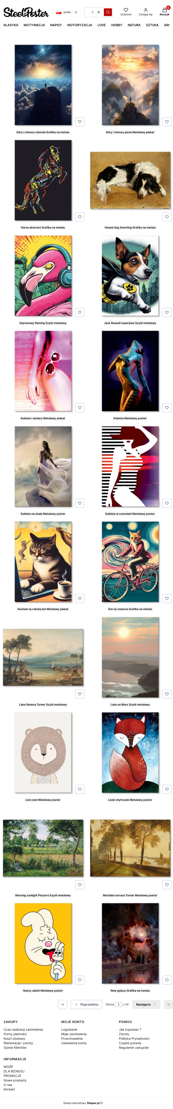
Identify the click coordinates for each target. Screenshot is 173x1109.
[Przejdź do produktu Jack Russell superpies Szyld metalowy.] (130, 276)
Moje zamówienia (73, 1034)
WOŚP (8, 1067)
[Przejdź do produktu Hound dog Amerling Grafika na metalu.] (130, 180)
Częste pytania (130, 1043)
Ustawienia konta (73, 1043)
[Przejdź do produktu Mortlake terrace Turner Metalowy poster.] (130, 848)
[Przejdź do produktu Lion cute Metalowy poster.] (43, 752)
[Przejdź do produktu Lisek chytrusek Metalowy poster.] (130, 752)
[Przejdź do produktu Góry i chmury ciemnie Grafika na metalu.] (43, 85)
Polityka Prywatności (134, 1038)
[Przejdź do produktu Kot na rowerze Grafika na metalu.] (130, 562)
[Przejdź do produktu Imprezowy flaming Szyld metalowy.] (43, 276)
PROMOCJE (12, 1076)
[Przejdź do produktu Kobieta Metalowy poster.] (130, 371)
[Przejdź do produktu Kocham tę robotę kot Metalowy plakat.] (43, 562)
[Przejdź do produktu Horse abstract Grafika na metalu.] (43, 180)
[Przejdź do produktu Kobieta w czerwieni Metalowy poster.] (130, 466)
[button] (108, 12)
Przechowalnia (72, 1038)
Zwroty (124, 1034)
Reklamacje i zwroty (18, 1043)
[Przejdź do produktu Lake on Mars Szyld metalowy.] (130, 657)
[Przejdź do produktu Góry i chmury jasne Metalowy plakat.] (130, 85)
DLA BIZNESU (14, 1071)
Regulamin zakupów (134, 1047)
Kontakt (9, 1089)
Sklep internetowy (81, 1103)
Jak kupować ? (130, 1029)
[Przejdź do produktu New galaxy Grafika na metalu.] (130, 943)
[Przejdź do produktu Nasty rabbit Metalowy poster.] (43, 943)
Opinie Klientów (15, 1047)
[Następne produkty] (146, 1004)
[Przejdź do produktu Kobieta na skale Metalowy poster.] (43, 466)
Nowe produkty (15, 1080)
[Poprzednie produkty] (86, 1004)
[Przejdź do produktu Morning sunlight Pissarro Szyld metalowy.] (43, 848)
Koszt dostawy (14, 1038)
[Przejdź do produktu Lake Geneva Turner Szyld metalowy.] (43, 657)
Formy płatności (15, 1034)
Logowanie (69, 1029)
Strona (110, 1004)
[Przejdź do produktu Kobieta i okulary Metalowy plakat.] (43, 371)
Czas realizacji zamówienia (23, 1029)
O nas (8, 1085)
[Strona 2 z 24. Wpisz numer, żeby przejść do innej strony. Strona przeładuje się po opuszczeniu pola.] (118, 1004)
